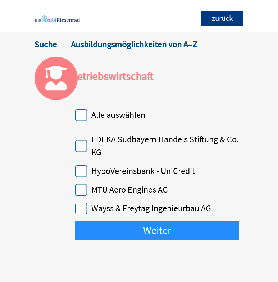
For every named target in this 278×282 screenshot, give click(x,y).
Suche (46, 44)
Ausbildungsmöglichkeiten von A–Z (134, 44)
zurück (222, 18)
